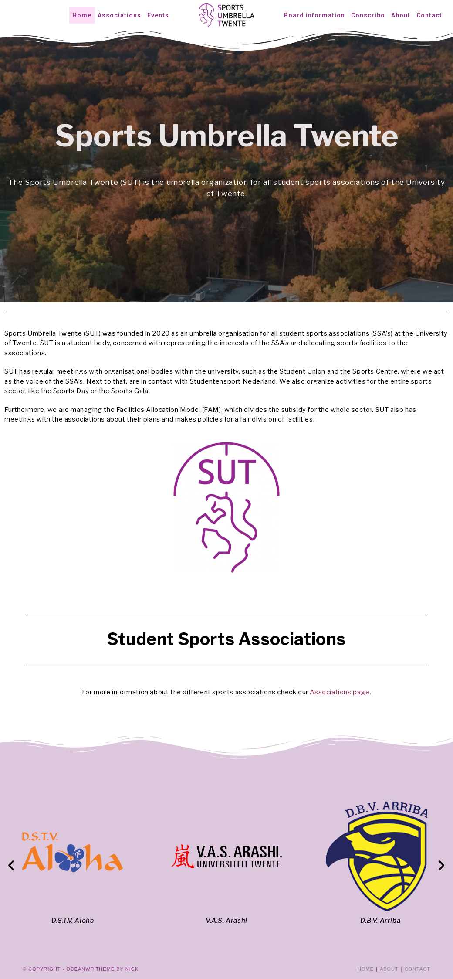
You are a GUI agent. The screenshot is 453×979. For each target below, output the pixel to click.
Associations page (339, 692)
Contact (417, 969)
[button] (11, 865)
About (389, 969)
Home (366, 969)
